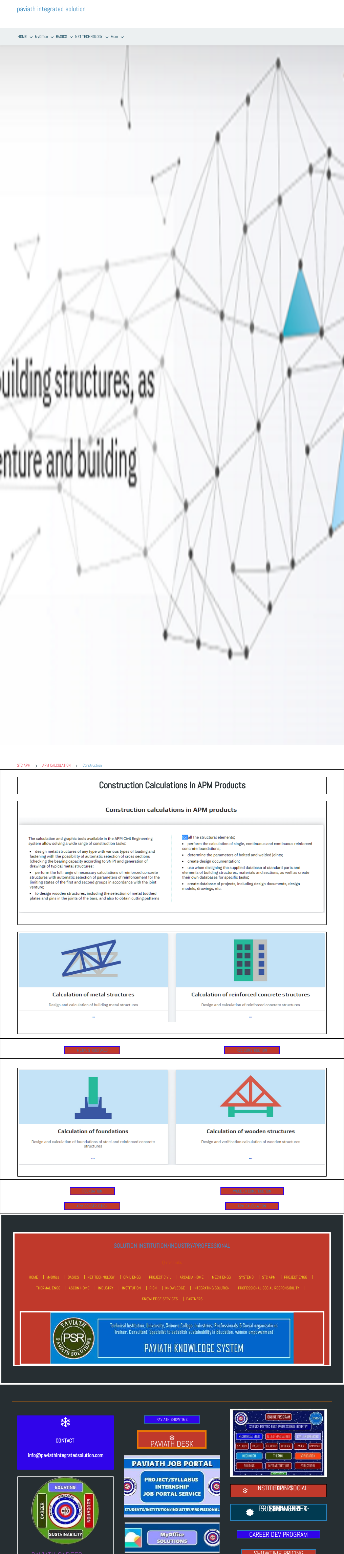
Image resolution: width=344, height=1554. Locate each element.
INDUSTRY (105, 1280)
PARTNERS (194, 1290)
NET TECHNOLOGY (101, 1269)
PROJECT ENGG (295, 1269)
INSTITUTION (131, 1280)
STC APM (23, 757)
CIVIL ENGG (132, 1269)
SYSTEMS (246, 1269)
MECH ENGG (221, 1269)
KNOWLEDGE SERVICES (160, 1290)
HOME (33, 1269)
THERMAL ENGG (48, 1280)
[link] (172, 796)
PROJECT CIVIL (160, 1269)
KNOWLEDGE (175, 1280)
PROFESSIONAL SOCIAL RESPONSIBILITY (268, 1280)
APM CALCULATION (56, 757)
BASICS (73, 1269)
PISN (153, 1280)
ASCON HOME (79, 1280)
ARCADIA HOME (191, 1269)
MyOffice (52, 1269)
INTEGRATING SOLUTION (211, 1280)
